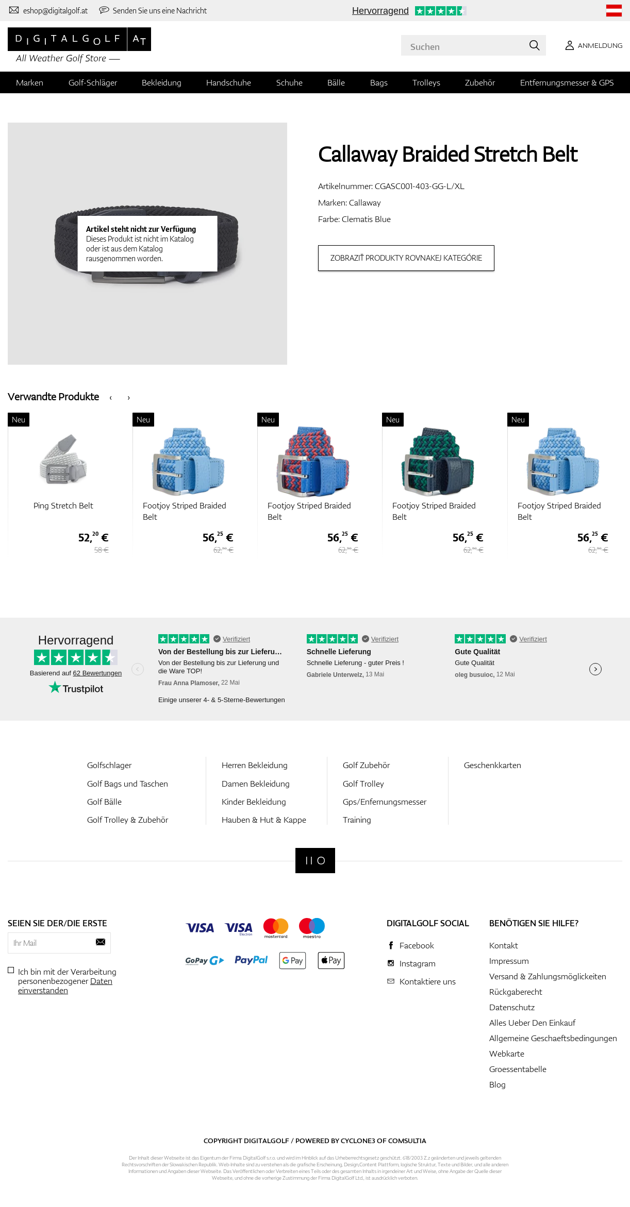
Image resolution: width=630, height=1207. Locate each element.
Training (357, 819)
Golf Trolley (363, 783)
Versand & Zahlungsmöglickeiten (547, 976)
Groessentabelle (517, 1069)
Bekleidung (161, 82)
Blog (497, 1084)
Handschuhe (228, 82)
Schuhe (289, 82)
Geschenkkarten (492, 765)
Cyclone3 (358, 1140)
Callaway (365, 202)
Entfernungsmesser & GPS (567, 82)
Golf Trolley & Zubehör (127, 819)
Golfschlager (109, 765)
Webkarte (506, 1053)
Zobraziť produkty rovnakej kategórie (406, 258)
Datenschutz (512, 1007)
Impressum (509, 960)
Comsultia (407, 1140)
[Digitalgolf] (315, 860)
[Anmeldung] (591, 45)
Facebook (417, 945)
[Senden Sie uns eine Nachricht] (152, 10)
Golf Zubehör (366, 765)
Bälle (336, 82)
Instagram (418, 963)
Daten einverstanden (65, 985)
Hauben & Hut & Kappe (264, 819)
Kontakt (503, 945)
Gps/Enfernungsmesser (384, 801)
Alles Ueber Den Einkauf (532, 1022)
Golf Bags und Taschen (127, 783)
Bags (379, 82)
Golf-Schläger (93, 82)
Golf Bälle (104, 801)
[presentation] (110, 396)
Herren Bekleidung (255, 765)
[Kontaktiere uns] (48, 10)
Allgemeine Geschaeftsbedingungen (553, 1038)
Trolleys (426, 82)
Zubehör (480, 82)
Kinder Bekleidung (254, 801)
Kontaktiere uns (428, 981)
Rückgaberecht (515, 991)
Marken (29, 82)
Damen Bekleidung (256, 783)
